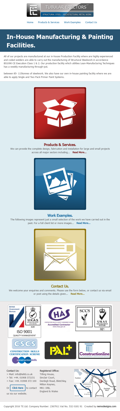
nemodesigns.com (106, 406)
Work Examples (72, 22)
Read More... (79, 152)
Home (30, 22)
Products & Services (48, 22)
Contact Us (91, 22)
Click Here (17, 387)
